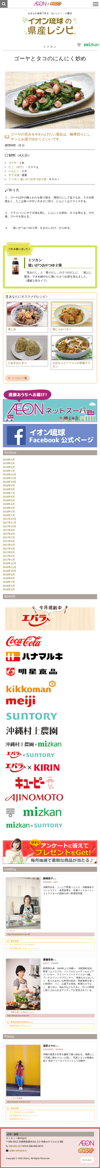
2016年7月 (9, 581)
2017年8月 (9, 533)
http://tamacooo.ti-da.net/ (18, 1016)
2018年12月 (9, 474)
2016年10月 (9, 570)
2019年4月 (9, 459)
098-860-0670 (16, 1146)
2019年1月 (9, 470)
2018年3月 (9, 507)
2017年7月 (9, 537)
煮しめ (12, 329)
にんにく (13, 171)
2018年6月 (9, 496)
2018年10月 (9, 481)
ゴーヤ (12, 162)
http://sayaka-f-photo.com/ (18, 1102)
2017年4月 (9, 548)
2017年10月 (9, 526)
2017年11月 (9, 522)
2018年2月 (9, 511)
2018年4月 (9, 504)
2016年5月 (9, 589)
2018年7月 (9, 493)
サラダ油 (13, 175)
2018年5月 (9, 500)
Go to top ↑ (87, 1160)
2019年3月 (9, 463)
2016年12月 (9, 563)
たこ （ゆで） (16, 166)
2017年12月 (9, 518)
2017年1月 (9, 559)
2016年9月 (9, 574)
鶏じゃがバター (62, 329)
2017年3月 (9, 552)
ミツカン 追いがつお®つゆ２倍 (27, 179)
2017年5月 (9, 544)
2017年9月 (9, 530)
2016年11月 (9, 567)
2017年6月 (9, 541)
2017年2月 (9, 556)
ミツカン (17, 378)
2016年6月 (9, 585)
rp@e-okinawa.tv (18, 1150)
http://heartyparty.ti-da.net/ (18, 934)
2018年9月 (9, 485)
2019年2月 (9, 467)
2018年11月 (9, 478)
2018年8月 (9, 489)
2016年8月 (9, 578)
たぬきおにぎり (17, 362)
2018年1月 (9, 515)
